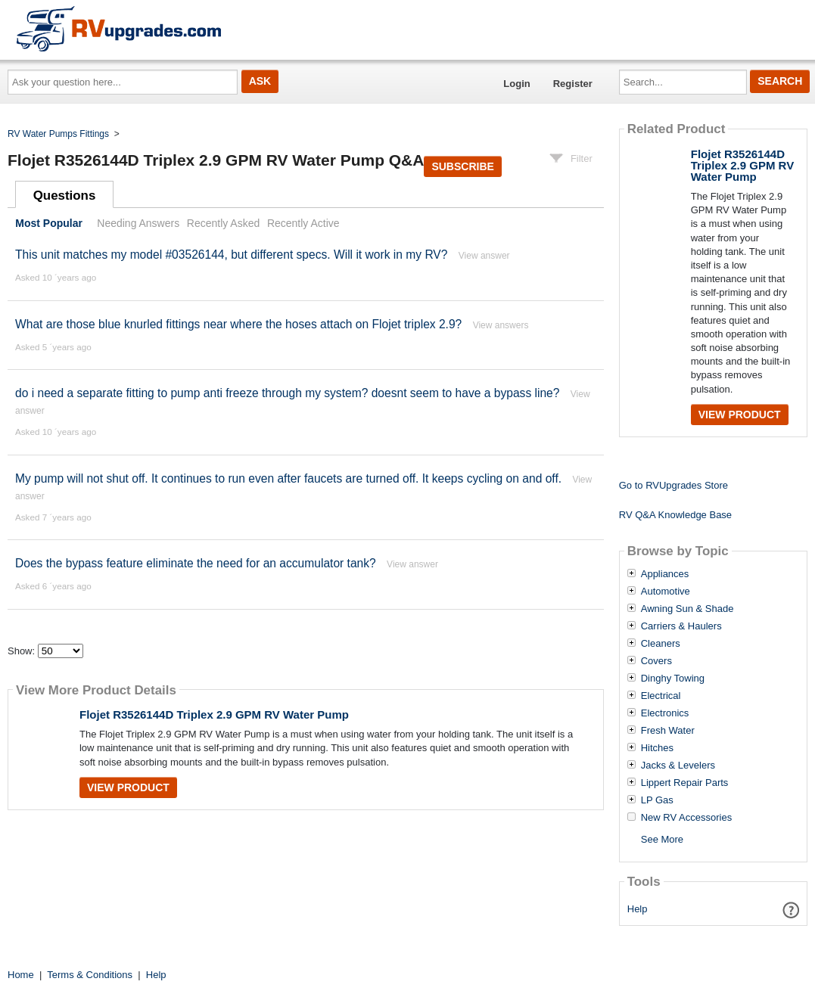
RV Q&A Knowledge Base (675, 514)
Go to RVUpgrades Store (673, 485)
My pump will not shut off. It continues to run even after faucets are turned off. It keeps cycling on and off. (288, 478)
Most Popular (48, 223)
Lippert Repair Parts (685, 783)
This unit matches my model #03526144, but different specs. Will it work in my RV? (231, 254)
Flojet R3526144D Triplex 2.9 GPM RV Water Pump (214, 714)
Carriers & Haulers (681, 626)
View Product (128, 787)
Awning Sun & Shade (687, 609)
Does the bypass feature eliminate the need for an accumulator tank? (195, 563)
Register (573, 83)
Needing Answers (138, 223)
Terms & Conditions (89, 974)
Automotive (665, 591)
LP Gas (657, 800)
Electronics (665, 713)
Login (516, 83)
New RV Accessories (686, 817)
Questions (64, 195)
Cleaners (660, 643)
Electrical (661, 696)
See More (662, 839)
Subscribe (462, 166)
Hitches (657, 748)
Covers (656, 661)
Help (637, 909)
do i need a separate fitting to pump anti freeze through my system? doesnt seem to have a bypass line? (287, 393)
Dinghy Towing (673, 678)
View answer (484, 255)
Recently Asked (223, 223)
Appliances (665, 574)
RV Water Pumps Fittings (58, 134)
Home (21, 974)
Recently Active (303, 223)
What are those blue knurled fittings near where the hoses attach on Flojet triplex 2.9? (238, 324)
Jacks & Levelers (678, 765)
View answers (501, 325)
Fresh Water (668, 730)
